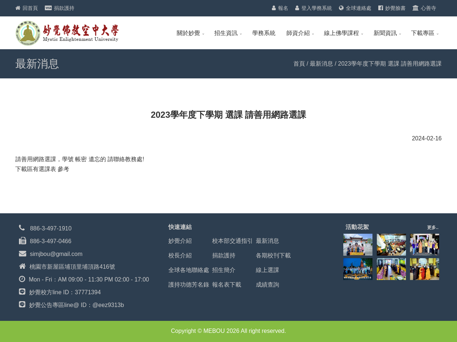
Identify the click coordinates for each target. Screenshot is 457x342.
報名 (283, 8)
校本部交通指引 (232, 241)
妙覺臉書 (395, 8)
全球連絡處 (358, 8)
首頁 (299, 64)
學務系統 (264, 33)
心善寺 (428, 8)
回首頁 (30, 8)
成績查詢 (267, 284)
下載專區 (422, 33)
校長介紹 (180, 255)
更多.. (432, 227)
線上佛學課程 (341, 33)
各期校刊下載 (273, 255)
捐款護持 (64, 8)
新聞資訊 (385, 33)
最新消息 (321, 64)
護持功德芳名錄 (188, 284)
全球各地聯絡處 (188, 270)
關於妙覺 (188, 33)
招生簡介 (223, 270)
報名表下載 (226, 284)
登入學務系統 (316, 8)
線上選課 (267, 270)
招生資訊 (226, 33)
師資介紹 (298, 33)
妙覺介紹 (180, 241)
